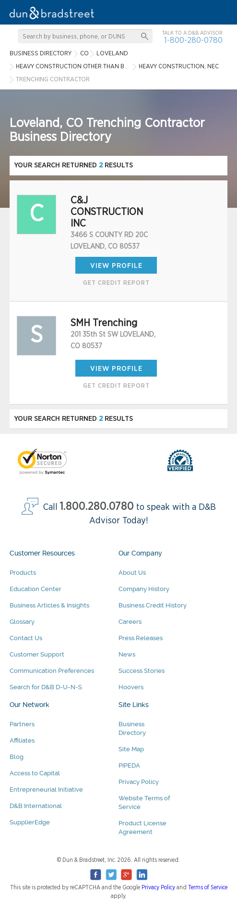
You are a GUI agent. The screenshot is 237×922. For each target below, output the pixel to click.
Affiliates (22, 740)
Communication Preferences (52, 670)
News (126, 654)
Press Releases (140, 638)
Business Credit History (152, 605)
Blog (17, 756)
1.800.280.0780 (97, 506)
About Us (132, 572)
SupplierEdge (30, 822)
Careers (130, 621)
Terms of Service (207, 887)
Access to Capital (35, 773)
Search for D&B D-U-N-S (46, 687)
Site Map (131, 749)
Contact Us (26, 638)
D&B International (36, 805)
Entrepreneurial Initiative (46, 789)
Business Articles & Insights (49, 605)
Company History (143, 589)
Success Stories (141, 670)
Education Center (35, 589)
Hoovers (130, 687)
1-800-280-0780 (193, 40)
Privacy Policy (138, 781)
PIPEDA (129, 765)
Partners (22, 724)
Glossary (22, 621)
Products (23, 572)
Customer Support (37, 654)
